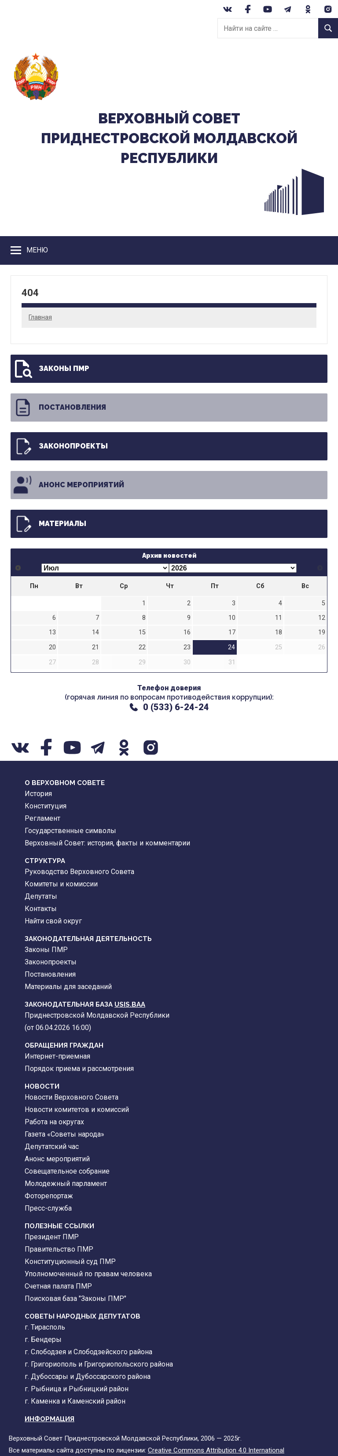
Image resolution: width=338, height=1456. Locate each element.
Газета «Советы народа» (64, 1134)
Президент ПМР (52, 1237)
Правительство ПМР (59, 1249)
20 (52, 647)
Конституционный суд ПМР (70, 1261)
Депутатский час (52, 1146)
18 (278, 632)
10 (231, 618)
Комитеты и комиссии (61, 884)
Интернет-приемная (57, 1056)
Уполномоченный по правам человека (88, 1274)
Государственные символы (70, 830)
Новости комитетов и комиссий (77, 1109)
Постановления (59, 407)
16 (187, 632)
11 (278, 618)
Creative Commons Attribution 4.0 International (216, 1450)
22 (142, 647)
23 (187, 647)
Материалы (49, 523)
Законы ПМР (50, 368)
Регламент (42, 818)
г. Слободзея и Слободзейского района (88, 1352)
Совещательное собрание (67, 1171)
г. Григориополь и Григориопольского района (99, 1364)
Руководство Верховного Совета (79, 871)
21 (95, 647)
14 (95, 632)
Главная (40, 317)
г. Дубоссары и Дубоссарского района (88, 1376)
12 (321, 618)
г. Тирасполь (45, 1327)
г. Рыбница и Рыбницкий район (77, 1389)
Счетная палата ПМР (58, 1286)
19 (321, 632)
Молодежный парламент (66, 1183)
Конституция (45, 806)
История (38, 793)
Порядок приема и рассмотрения (79, 1068)
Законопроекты (60, 446)
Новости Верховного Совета (71, 1097)
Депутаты (41, 896)
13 (52, 632)
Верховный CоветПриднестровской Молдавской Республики (169, 138)
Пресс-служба (48, 1208)
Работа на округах (54, 1122)
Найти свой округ (53, 921)
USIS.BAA (129, 1004)
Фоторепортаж (49, 1196)
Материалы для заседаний (68, 986)
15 (142, 632)
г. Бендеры (43, 1339)
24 (231, 647)
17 (231, 632)
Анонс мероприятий (68, 485)
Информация (49, 1419)
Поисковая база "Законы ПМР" (75, 1298)
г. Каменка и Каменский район (75, 1401)
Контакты (41, 908)
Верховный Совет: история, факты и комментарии (107, 843)
